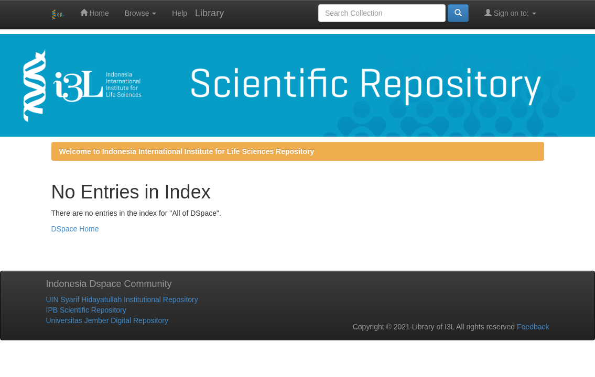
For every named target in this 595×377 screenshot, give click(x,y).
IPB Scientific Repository (86, 310)
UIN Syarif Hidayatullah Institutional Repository (122, 299)
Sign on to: (510, 12)
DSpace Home (75, 229)
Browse (141, 13)
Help (179, 13)
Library (209, 13)
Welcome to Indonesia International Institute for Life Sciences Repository (187, 151)
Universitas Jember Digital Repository (107, 320)
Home (94, 12)
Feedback (533, 327)
